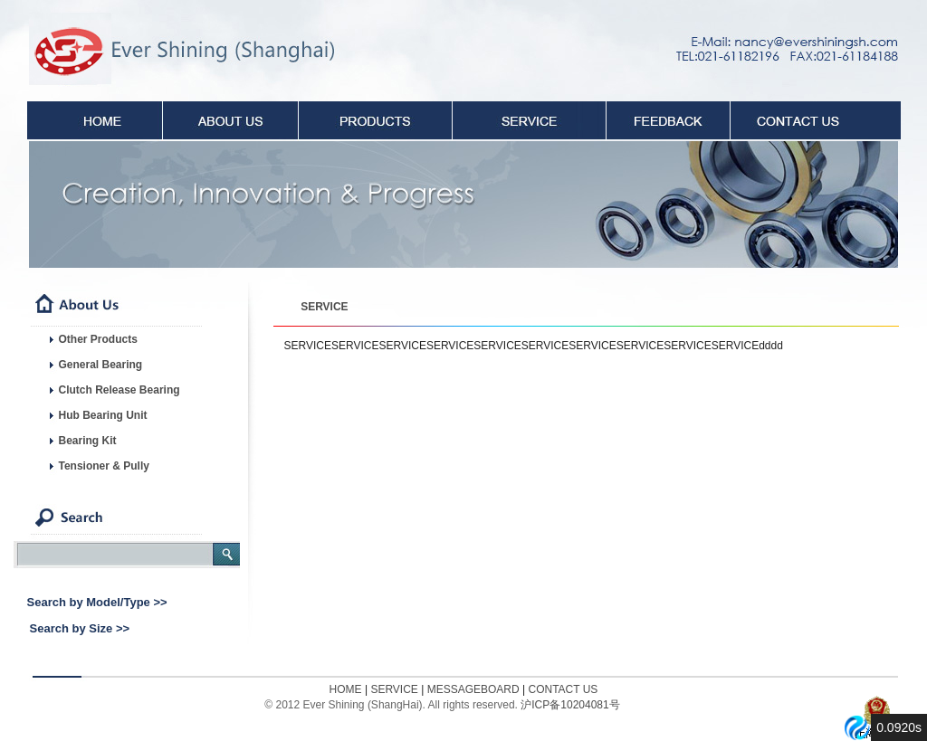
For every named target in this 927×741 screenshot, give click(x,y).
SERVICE (324, 306)
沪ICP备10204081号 (570, 704)
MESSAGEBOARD (473, 689)
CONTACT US (562, 689)
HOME (346, 689)
